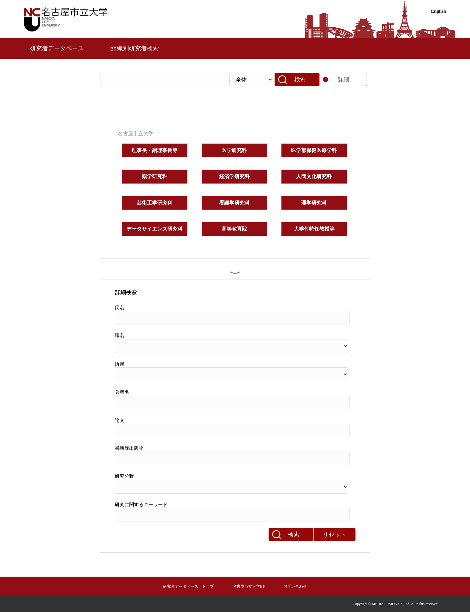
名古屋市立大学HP (249, 586)
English (438, 10)
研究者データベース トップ (188, 586)
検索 (300, 79)
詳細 (343, 79)
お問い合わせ (295, 586)
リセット (335, 534)
